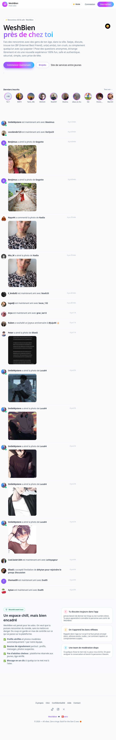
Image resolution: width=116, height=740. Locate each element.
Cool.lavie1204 (15, 559)
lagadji (11, 303)
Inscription (105, 4)
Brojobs (42, 65)
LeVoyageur (52, 559)
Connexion (90, 4)
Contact (77, 703)
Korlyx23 (49, 132)
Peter (11, 332)
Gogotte (40, 141)
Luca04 (43, 370)
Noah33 (45, 293)
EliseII (35, 332)
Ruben (11, 322)
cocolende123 (15, 132)
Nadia (42, 217)
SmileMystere (15, 122)
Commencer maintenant (19, 65)
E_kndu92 (13, 293)
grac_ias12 (42, 313)
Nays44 (12, 217)
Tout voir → (108, 89)
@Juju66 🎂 (53, 322)
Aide (69, 703)
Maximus (49, 122)
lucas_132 (43, 303)
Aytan (11, 590)
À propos (39, 703)
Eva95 (44, 580)
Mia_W (11, 255)
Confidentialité (58, 703)
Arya (10, 313)
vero (65, 716)
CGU (48, 703)
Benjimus (13, 141)
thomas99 (13, 580)
